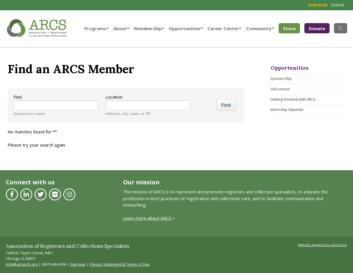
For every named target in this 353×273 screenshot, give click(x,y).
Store (291, 28)
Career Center (224, 28)
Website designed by (322, 245)
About (121, 28)
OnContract (280, 89)
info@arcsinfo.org (22, 264)
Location (113, 97)
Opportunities (186, 28)
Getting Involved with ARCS (293, 99)
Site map (78, 264)
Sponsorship (281, 78)
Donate (317, 28)
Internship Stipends (286, 109)
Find (17, 97)
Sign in (337, 5)
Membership (149, 28)
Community (260, 28)
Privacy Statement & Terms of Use (119, 264)
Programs (96, 28)
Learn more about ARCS (147, 218)
